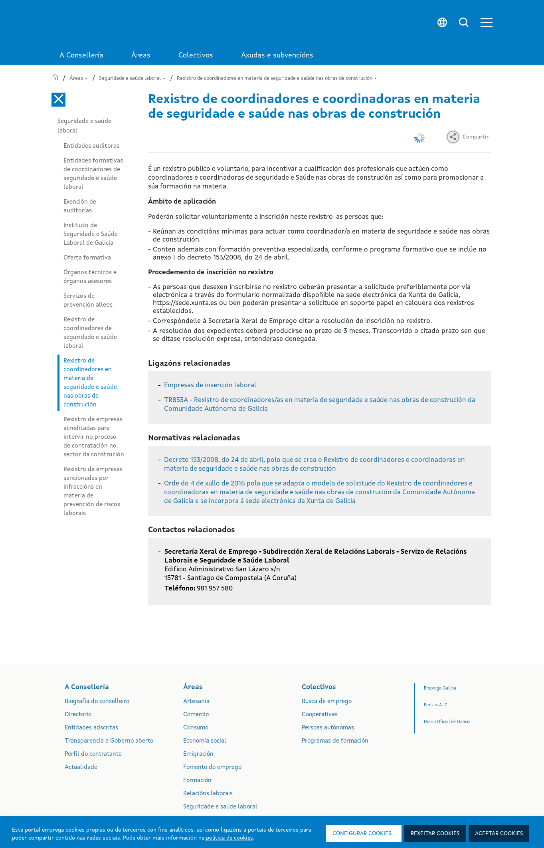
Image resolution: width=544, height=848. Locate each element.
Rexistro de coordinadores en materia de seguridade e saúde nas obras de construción (277, 78)
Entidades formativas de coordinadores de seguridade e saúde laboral (93, 174)
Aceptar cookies (499, 833)
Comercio (196, 715)
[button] (487, 22)
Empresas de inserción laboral (210, 385)
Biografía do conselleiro (97, 702)
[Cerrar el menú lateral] (58, 100)
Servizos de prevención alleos (88, 300)
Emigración (198, 754)
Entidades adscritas (91, 728)
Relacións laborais (208, 794)
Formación (197, 781)
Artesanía (196, 702)
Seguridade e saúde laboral (132, 78)
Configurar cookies (361, 833)
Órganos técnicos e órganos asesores (90, 277)
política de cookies (229, 838)
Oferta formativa (87, 258)
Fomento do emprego (212, 768)
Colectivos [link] (195, 55)
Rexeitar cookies (435, 833)
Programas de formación (335, 741)
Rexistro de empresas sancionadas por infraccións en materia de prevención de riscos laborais (93, 491)
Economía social (204, 741)
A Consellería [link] (81, 55)
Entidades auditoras (91, 146)
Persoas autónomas (328, 728)
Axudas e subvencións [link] (277, 55)
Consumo (195, 728)
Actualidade (81, 768)
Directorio (78, 715)
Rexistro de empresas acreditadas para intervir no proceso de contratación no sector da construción (93, 437)
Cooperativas (320, 715)
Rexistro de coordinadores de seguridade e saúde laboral (90, 333)
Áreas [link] (140, 55)
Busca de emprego (327, 702)
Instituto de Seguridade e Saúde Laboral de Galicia (90, 234)
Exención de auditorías (79, 206)
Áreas (78, 78)
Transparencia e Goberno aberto (109, 741)
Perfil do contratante (93, 754)
